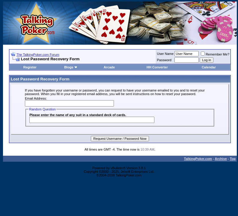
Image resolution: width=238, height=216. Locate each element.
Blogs (71, 67)
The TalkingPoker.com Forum (37, 54)
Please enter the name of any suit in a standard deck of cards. (77, 115)
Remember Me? (215, 54)
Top (233, 158)
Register (30, 67)
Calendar (209, 67)
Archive (221, 158)
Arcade (109, 67)
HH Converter (157, 67)
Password (164, 60)
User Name (165, 54)
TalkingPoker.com (198, 158)
